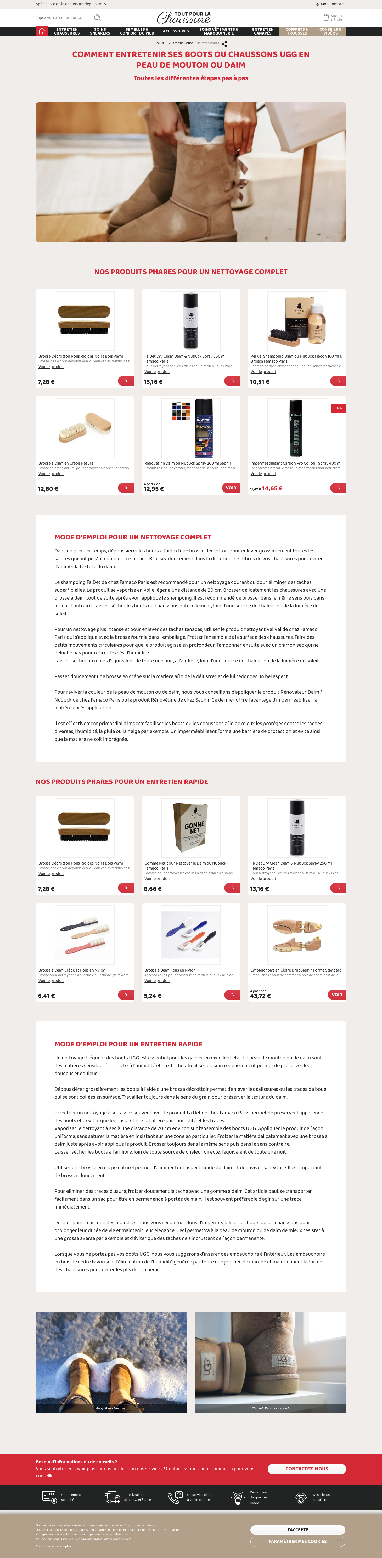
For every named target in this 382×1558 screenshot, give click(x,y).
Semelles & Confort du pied (137, 31)
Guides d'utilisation (181, 43)
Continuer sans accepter (53, 1546)
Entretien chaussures (67, 31)
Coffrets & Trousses (297, 31)
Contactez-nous (306, 1469)
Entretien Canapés (263, 31)
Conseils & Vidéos (330, 31)
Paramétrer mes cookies (298, 1542)
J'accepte (297, 1530)
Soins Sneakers (100, 31)
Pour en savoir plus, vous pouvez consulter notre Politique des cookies (83, 1539)
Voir (231, 488)
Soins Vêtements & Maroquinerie (219, 31)
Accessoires (176, 31)
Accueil (42, 31)
